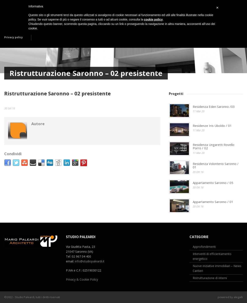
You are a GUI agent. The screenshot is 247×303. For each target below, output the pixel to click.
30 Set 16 (9, 108)
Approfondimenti (204, 247)
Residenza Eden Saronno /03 (214, 106)
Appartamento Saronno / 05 (213, 183)
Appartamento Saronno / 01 (213, 202)
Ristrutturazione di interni (210, 278)
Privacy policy (13, 37)
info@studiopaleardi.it (89, 261)
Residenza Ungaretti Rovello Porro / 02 (213, 146)
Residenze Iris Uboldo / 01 (212, 125)
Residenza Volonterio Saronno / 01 (216, 165)
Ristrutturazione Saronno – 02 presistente (57, 93)
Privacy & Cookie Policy (82, 279)
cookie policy (153, 19)
